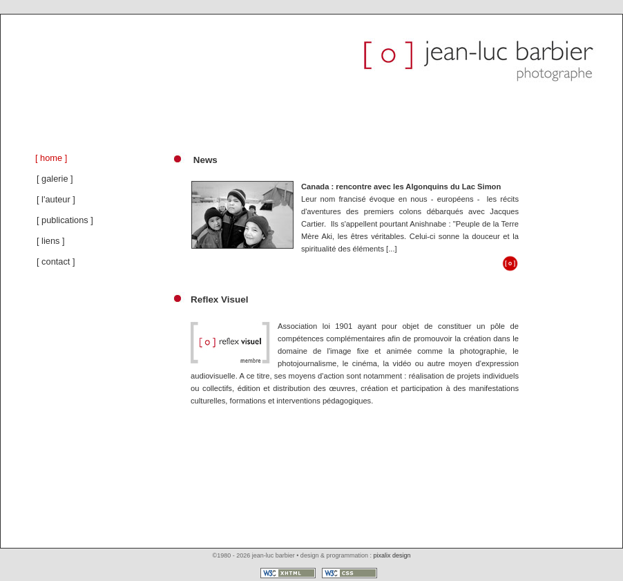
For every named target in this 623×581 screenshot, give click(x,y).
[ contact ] (56, 261)
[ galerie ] (55, 178)
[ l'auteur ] (56, 199)
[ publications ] (65, 220)
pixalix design (391, 555)
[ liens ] (51, 241)
